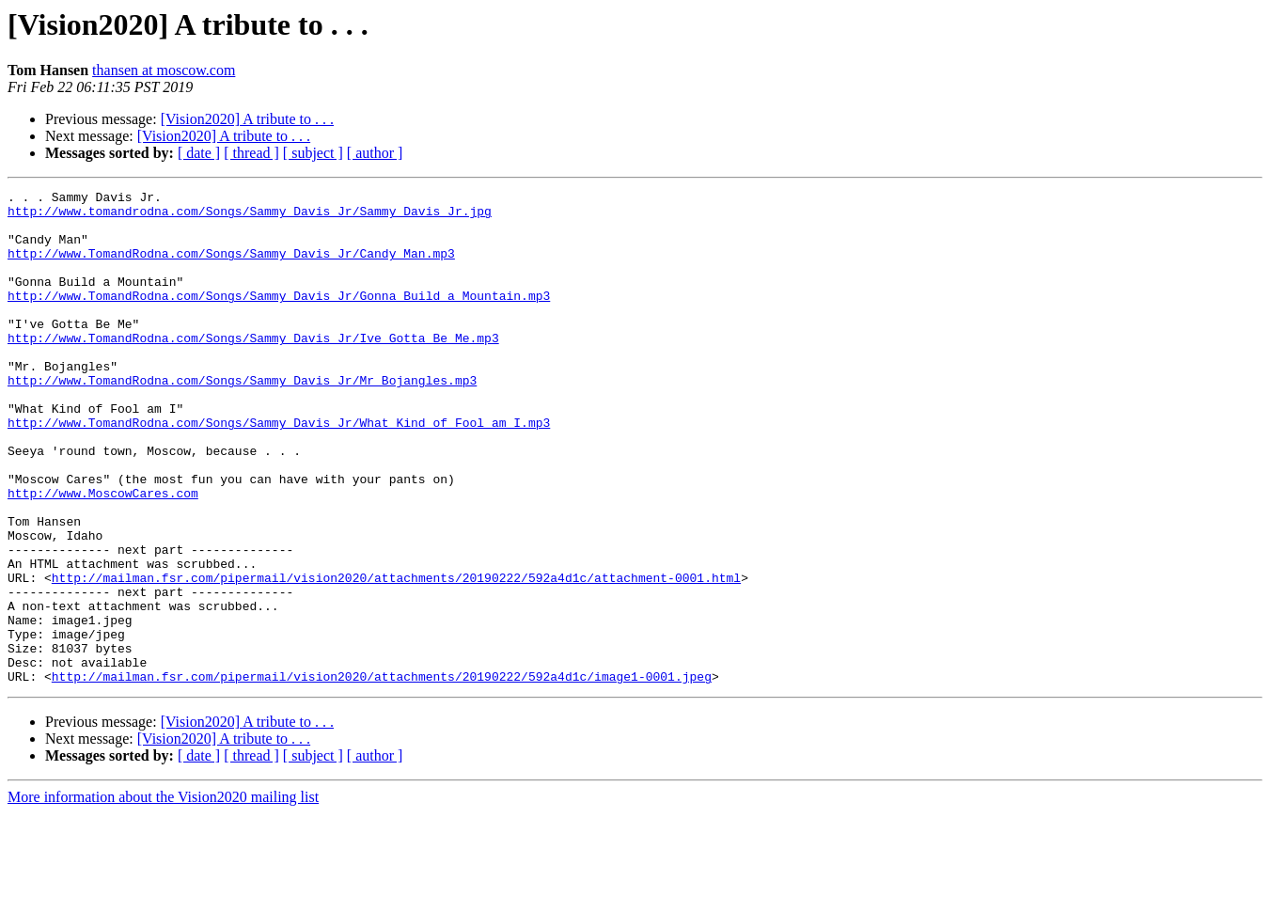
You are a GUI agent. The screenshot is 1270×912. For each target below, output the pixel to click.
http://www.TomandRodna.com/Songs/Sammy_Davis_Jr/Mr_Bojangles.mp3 (242, 419)
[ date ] (199, 153)
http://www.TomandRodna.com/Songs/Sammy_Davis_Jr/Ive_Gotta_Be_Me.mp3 (253, 368)
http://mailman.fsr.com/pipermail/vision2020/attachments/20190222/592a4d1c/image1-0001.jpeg (382, 774)
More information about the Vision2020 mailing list (163, 896)
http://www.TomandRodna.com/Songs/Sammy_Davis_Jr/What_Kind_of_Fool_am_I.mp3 (279, 470)
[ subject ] (313, 153)
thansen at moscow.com (163, 70)
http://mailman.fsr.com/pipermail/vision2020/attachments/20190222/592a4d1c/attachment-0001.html (396, 656)
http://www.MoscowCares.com (103, 554)
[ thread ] (251, 153)
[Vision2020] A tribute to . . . (247, 119)
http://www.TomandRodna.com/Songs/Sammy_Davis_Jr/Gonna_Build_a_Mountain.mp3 (279, 317)
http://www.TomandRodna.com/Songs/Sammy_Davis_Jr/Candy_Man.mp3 (231, 267)
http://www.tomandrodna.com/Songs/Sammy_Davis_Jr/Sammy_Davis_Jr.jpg (250, 216)
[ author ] (375, 153)
